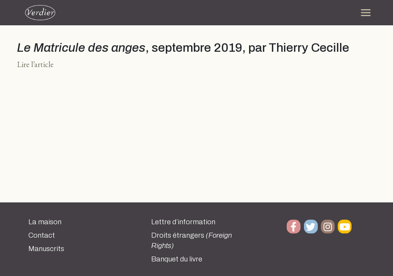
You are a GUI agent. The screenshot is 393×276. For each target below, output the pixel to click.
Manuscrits (46, 249)
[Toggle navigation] (365, 12)
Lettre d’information (183, 222)
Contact (41, 235)
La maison (44, 222)
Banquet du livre (176, 259)
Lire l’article (35, 64)
